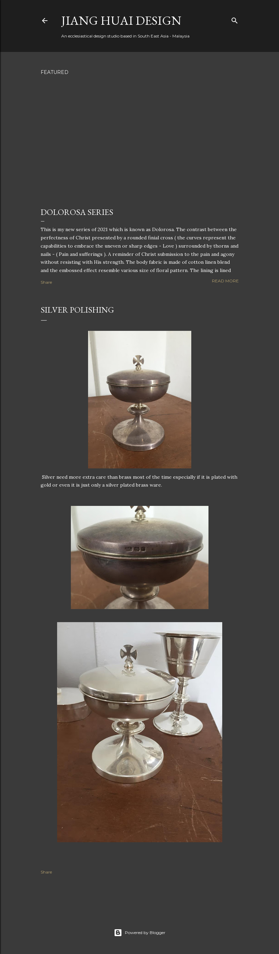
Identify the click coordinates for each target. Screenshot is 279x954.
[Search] (234, 19)
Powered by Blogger (139, 933)
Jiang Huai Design (121, 20)
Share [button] (46, 282)
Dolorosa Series (77, 212)
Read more (225, 280)
